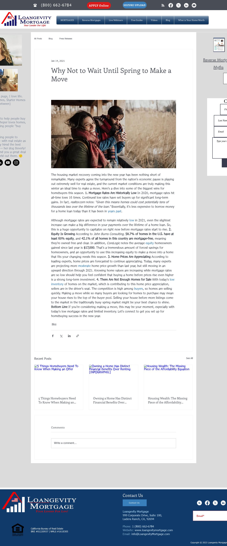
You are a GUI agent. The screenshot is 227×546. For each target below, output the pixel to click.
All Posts (38, 39)
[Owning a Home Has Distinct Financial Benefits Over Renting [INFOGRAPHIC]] (113, 378)
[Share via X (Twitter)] (61, 335)
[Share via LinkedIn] (69, 335)
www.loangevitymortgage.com (154, 530)
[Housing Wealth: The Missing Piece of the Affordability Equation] (168, 378)
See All (189, 358)
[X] (178, 5)
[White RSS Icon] (163, 5)
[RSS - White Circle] (199, 502)
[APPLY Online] (99, 5)
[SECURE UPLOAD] (135, 5)
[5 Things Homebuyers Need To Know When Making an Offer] (58, 378)
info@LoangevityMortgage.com (150, 534)
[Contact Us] (135, 502)
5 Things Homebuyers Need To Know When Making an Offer (57, 400)
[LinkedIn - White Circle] (186, 5)
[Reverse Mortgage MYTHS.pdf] (219, 45)
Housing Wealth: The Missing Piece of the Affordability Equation (167, 400)
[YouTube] (8, 162)
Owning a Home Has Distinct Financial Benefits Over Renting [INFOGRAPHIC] (112, 400)
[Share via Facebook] (52, 335)
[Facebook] (170, 5)
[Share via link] (77, 335)
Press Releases (65, 39)
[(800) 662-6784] (57, 5)
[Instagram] (16, 162)
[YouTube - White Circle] (194, 5)
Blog (51, 39)
